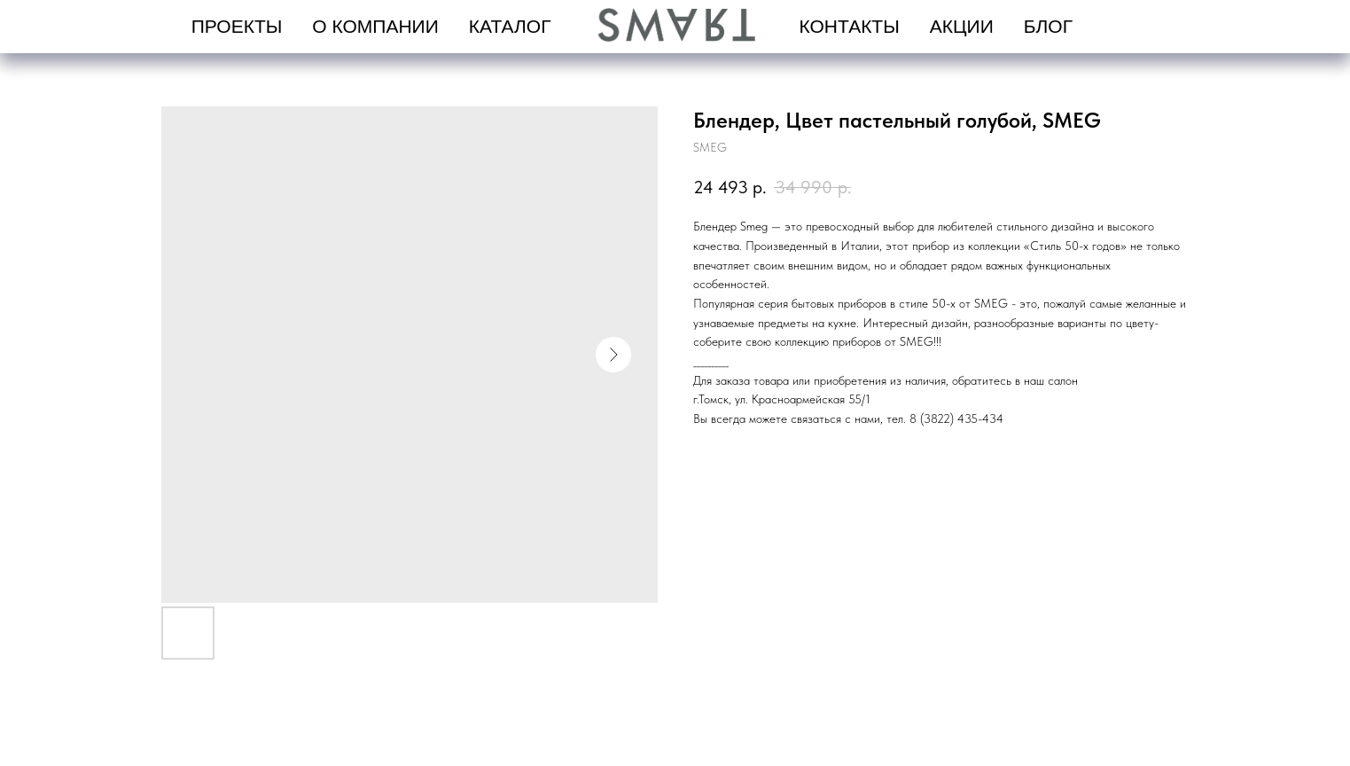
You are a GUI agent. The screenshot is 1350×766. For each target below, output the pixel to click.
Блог (1048, 26)
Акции (962, 26)
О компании (375, 26)
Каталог (510, 26)
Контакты (850, 26)
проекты (237, 26)
